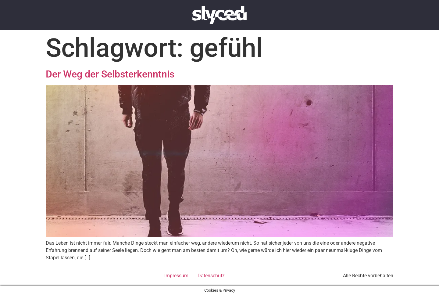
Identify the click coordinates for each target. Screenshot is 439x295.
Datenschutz (211, 276)
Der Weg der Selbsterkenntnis (110, 74)
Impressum (176, 276)
